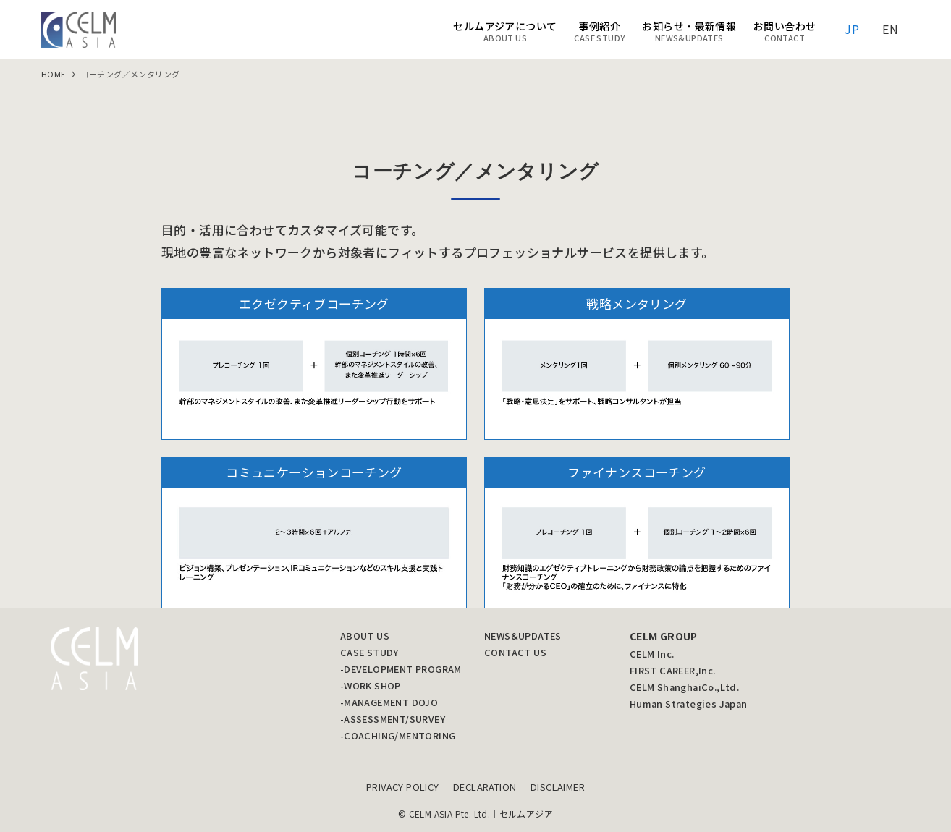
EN (890, 29)
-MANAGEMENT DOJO (389, 702)
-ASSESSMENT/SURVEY (392, 719)
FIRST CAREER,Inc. (673, 670)
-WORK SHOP (370, 685)
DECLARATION (484, 787)
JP (852, 29)
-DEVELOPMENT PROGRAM (401, 669)
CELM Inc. (652, 654)
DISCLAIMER (558, 787)
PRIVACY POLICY (402, 787)
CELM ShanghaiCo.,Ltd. (684, 687)
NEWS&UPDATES (523, 635)
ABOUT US (364, 635)
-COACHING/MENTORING (398, 735)
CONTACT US (515, 652)
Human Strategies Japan (689, 703)
